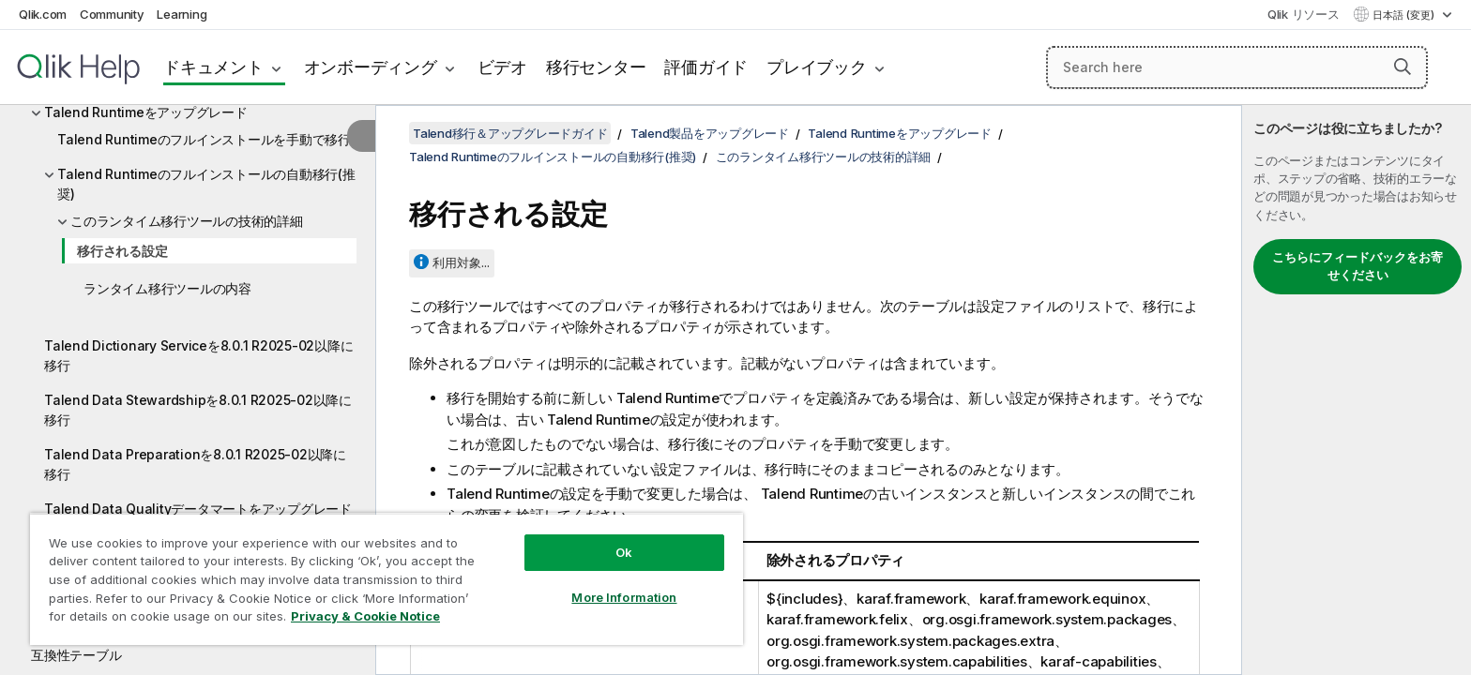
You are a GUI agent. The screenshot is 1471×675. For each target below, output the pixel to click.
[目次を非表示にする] (361, 136)
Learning (181, 14)
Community (112, 14)
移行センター (596, 67)
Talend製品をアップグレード (709, 133)
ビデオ (502, 67)
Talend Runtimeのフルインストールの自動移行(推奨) (206, 184)
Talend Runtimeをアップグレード (146, 112)
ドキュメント (213, 67)
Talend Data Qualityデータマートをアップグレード (198, 509)
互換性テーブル (76, 655)
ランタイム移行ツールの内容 (167, 288)
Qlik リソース (1303, 14)
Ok (623, 552)
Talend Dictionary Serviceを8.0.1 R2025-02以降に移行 (198, 355)
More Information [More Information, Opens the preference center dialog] (623, 597)
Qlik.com (43, 14)
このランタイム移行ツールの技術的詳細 (186, 221)
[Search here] (1237, 67)
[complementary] (1356, 390)
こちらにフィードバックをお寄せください (1357, 266)
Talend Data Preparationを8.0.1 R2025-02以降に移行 (195, 464)
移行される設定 (122, 251)
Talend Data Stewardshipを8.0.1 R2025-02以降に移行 (198, 410)
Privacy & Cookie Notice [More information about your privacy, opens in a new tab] (365, 615)
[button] (1402, 66)
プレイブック (816, 67)
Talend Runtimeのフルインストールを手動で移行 (204, 139)
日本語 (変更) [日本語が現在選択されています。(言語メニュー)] (1404, 15)
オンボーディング (370, 67)
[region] (386, 579)
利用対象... (461, 262)
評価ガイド (706, 67)
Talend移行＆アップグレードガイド (510, 133)
